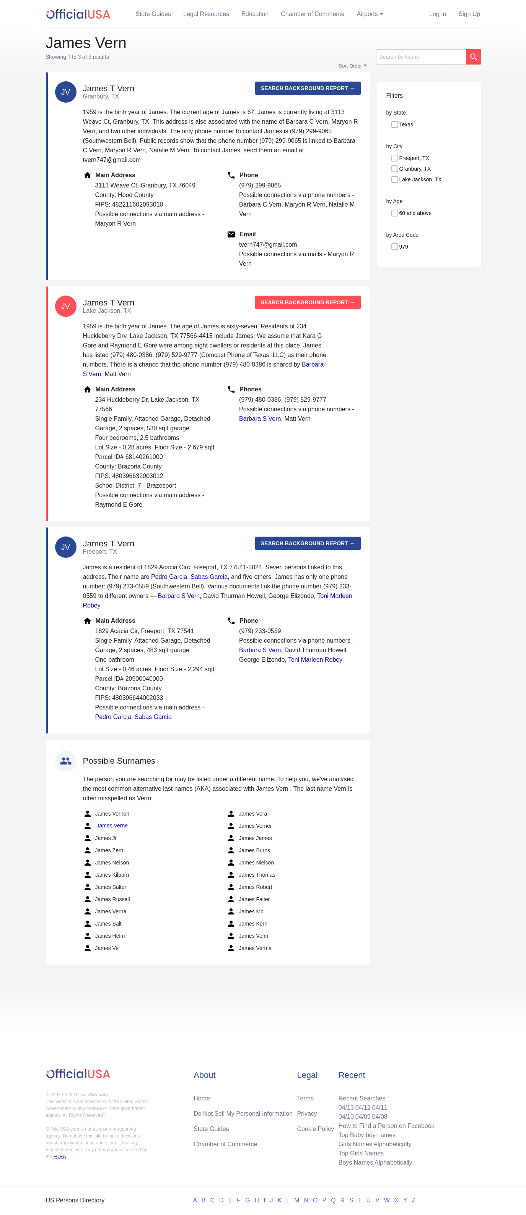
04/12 (363, 1107)
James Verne (105, 825)
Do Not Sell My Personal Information (243, 1113)
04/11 (380, 1107)
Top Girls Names (361, 1153)
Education (255, 14)
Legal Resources (206, 14)
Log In (437, 14)
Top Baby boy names (367, 1135)
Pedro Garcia (169, 577)
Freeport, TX (414, 158)
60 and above (415, 213)
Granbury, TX (415, 168)
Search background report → (308, 88)
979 (403, 246)
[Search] (421, 57)
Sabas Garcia (209, 577)
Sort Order (350, 66)
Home (202, 1098)
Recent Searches (362, 1098)
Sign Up (469, 14)
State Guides (153, 14)
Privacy (307, 1113)
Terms (305, 1098)
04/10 (346, 1116)
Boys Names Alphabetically (375, 1162)
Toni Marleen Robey (315, 659)
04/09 (363, 1116)
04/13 (346, 1107)
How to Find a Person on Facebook (387, 1126)
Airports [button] (367, 14)
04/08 (380, 1116)
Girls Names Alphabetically (375, 1144)
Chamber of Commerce (312, 14)
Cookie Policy (315, 1129)
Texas (406, 124)
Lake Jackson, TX (420, 179)
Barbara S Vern (260, 418)
